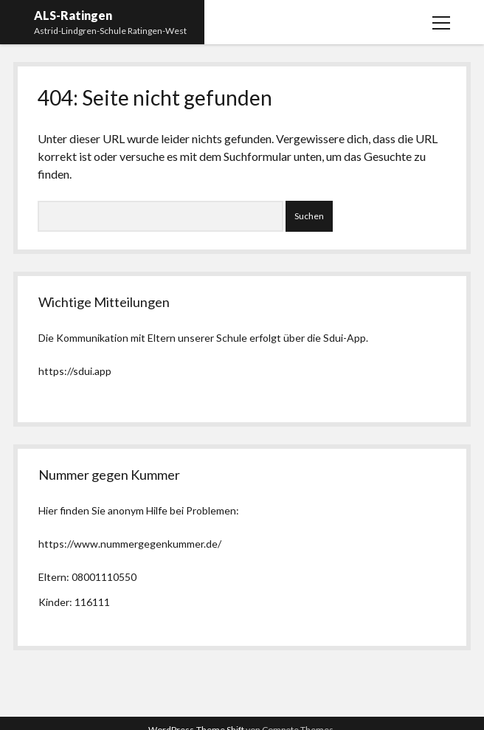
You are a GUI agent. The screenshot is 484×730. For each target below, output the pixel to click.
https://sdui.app (74, 371)
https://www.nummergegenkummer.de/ (129, 543)
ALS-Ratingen (73, 15)
